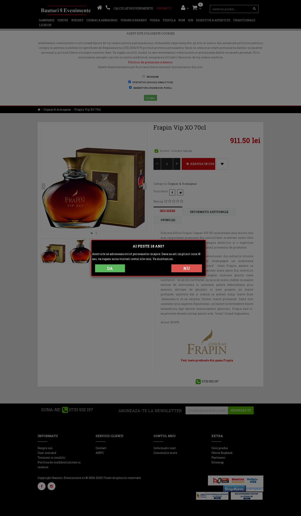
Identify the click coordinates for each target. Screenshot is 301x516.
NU (186, 268)
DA (110, 268)
